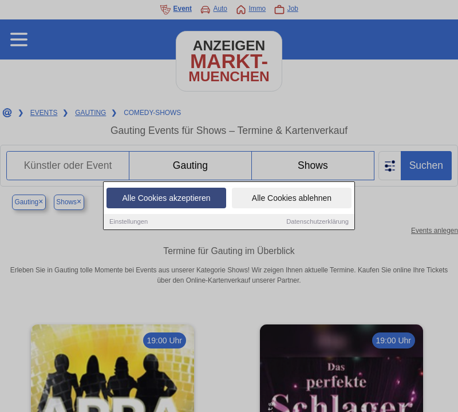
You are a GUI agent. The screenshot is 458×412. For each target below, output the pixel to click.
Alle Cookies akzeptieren (166, 199)
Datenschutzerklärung (317, 222)
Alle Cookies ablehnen (291, 199)
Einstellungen (128, 222)
